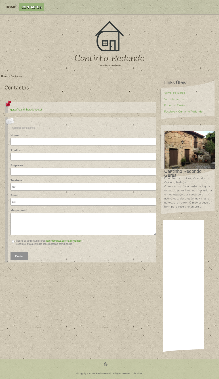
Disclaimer (138, 373)
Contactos (31, 7)
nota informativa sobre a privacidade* (64, 241)
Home (11, 7)
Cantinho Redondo (110, 58)
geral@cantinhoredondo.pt (26, 109)
